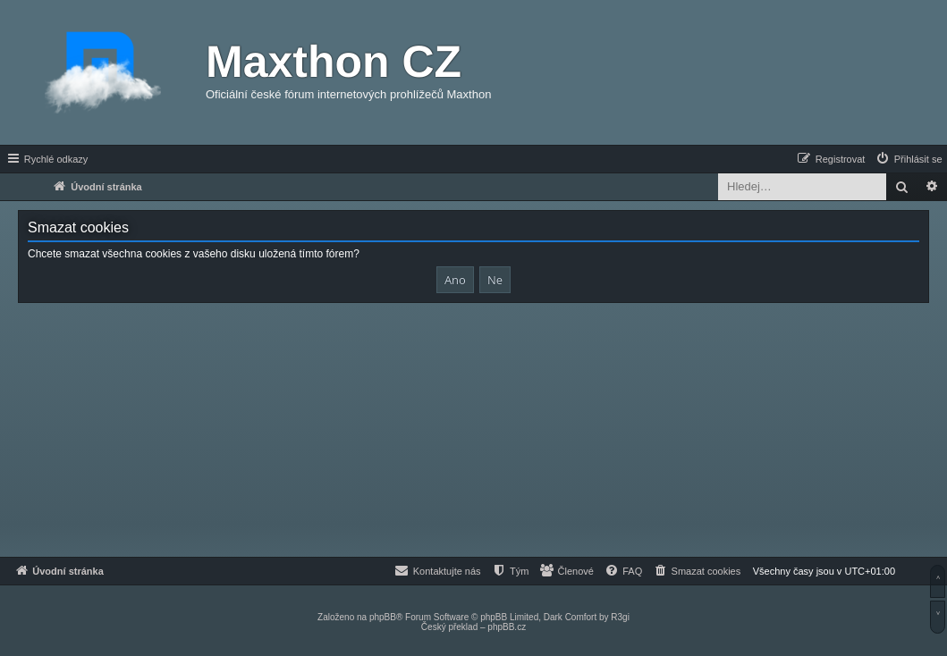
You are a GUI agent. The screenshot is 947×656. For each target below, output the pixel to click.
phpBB (382, 617)
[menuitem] (908, 159)
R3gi (620, 617)
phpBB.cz (506, 627)
